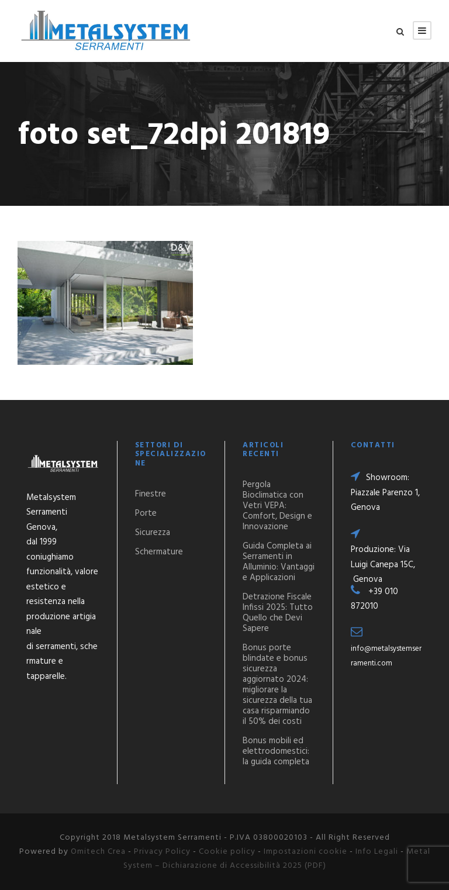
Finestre (150, 494)
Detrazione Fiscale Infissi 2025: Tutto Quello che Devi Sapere (278, 613)
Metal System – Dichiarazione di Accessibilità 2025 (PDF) (276, 858)
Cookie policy (227, 851)
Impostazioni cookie (305, 851)
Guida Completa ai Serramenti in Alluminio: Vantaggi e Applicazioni (279, 562)
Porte (146, 513)
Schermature (159, 552)
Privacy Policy (162, 851)
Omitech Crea (98, 851)
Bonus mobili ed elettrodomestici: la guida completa (276, 751)
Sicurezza (152, 533)
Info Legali (376, 851)
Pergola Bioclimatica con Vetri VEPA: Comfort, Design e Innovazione (277, 506)
